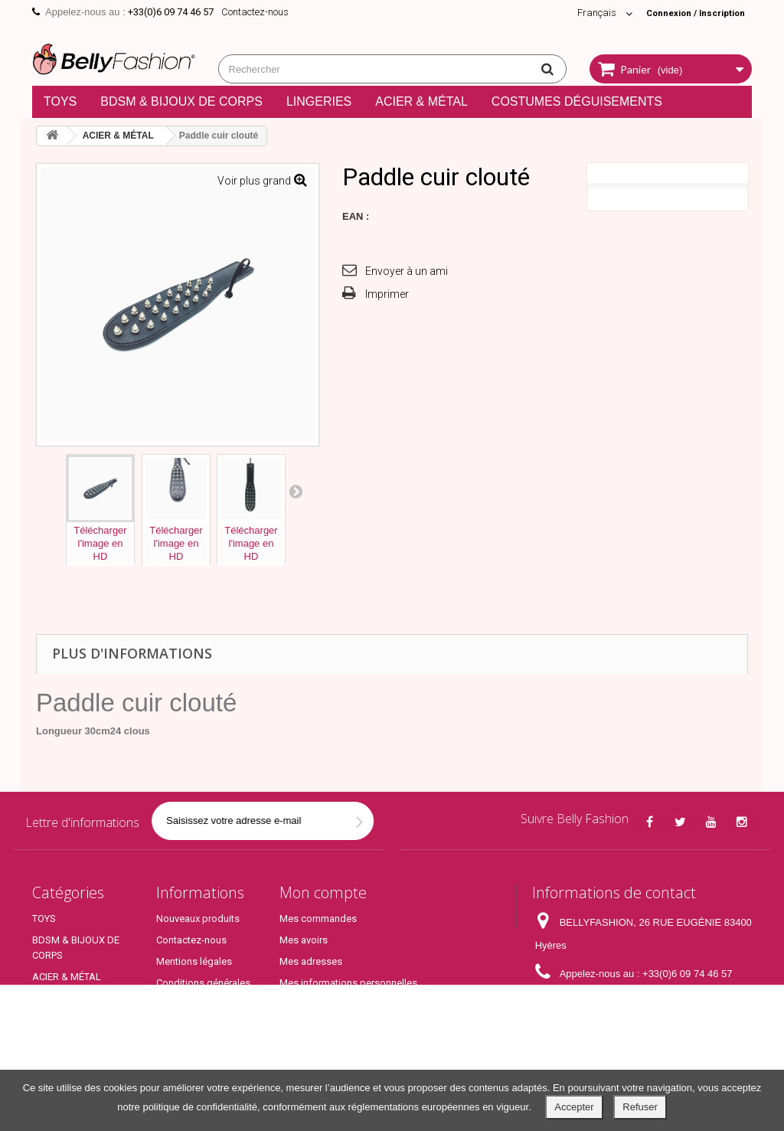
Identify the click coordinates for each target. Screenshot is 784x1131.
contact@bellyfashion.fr (649, 1002)
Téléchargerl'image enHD (100, 543)
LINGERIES (318, 101)
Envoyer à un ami (406, 271)
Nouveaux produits (198, 918)
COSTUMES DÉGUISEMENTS (577, 101)
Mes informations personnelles (348, 983)
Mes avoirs (303, 940)
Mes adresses (310, 961)
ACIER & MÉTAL (421, 101)
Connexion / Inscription (688, 12)
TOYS (60, 101)
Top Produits (60, 1056)
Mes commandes (318, 918)
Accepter (573, 1107)
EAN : (355, 216)
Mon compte (323, 892)
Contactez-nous (255, 12)
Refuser (640, 1107)
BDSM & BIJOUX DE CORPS (181, 101)
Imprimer (387, 294)
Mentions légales (194, 961)
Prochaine (295, 490)
